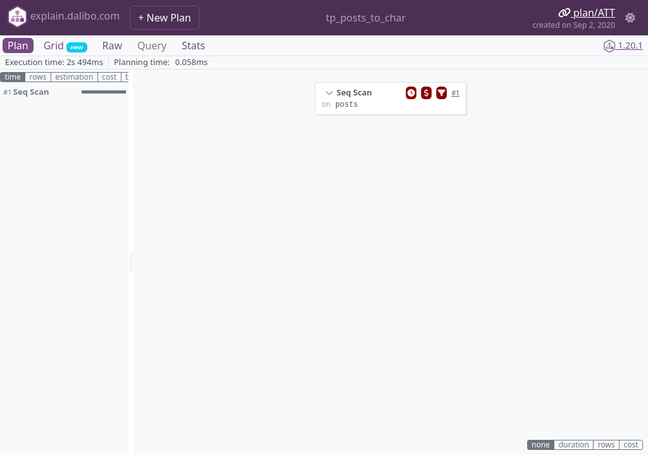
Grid (65, 45)
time (12, 77)
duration (574, 445)
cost (109, 77)
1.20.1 (623, 45)
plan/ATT (586, 13)
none (541, 445)
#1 (455, 92)
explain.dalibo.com (64, 17)
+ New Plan (164, 18)
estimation (74, 77)
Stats (193, 45)
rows (38, 77)
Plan (18, 45)
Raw (113, 45)
